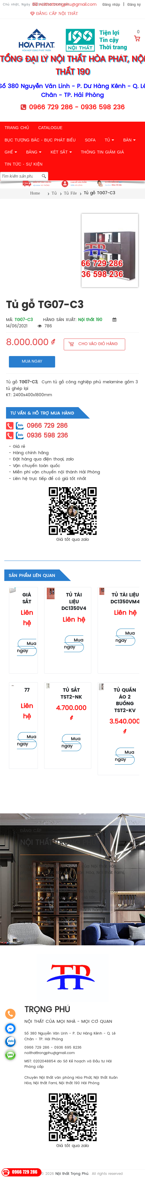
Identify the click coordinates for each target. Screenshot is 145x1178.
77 (27, 690)
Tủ (54, 193)
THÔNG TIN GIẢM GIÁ (102, 152)
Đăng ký (134, 5)
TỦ (109, 140)
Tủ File (70, 193)
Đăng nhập (111, 5)
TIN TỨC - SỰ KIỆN (23, 164)
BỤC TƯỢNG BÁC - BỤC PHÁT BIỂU (40, 140)
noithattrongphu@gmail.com (67, 5)
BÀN (129, 140)
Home (35, 193)
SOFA (90, 140)
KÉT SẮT (61, 152)
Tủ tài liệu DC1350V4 (73, 602)
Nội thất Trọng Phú (71, 1174)
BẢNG (33, 152)
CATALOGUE (50, 127)
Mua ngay (26, 647)
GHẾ (11, 152)
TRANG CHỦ (17, 127)
